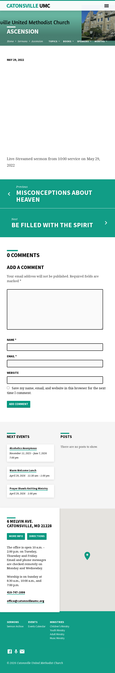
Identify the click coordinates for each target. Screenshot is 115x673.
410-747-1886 (16, 592)
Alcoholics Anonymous (23, 448)
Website (13, 373)
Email (12, 356)
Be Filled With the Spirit (52, 225)
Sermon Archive (15, 626)
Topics (55, 41)
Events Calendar (36, 626)
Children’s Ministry (59, 626)
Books (69, 41)
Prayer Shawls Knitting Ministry (29, 488)
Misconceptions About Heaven (54, 195)
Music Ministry (57, 638)
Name (11, 340)
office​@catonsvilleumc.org (25, 601)
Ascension (37, 41)
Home (10, 41)
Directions (37, 536)
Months (101, 41)
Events (33, 622)
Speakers (84, 41)
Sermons (23, 41)
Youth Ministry (57, 630)
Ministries (57, 622)
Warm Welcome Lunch (23, 470)
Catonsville (28, 5)
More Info (16, 536)
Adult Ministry (57, 634)
